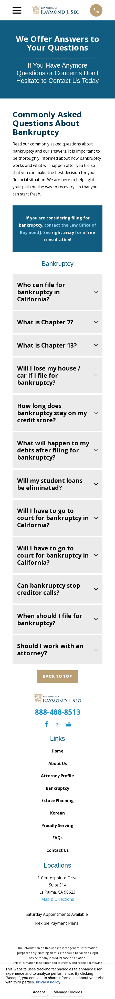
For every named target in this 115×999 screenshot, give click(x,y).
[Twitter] (57, 724)
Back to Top (57, 676)
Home (58, 751)
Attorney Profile (57, 776)
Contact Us (57, 850)
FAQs (57, 838)
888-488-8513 (57, 712)
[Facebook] (46, 724)
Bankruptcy (57, 788)
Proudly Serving (57, 825)
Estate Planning (57, 800)
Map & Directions (57, 899)
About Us (57, 763)
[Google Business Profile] (68, 724)
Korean (57, 813)
